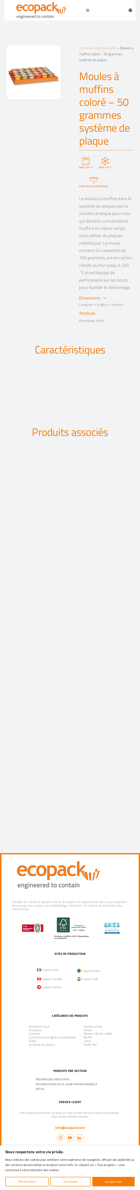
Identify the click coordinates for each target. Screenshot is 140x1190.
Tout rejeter (70, 1181)
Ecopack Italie (47, 970)
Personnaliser (27, 1181)
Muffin (112, 48)
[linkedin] (79, 1137)
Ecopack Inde (87, 979)
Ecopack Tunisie (49, 987)
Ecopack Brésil (88, 970)
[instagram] (60, 1137)
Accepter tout (113, 1181)
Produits (98, 48)
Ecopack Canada (49, 979)
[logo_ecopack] (58, 859)
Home (83, 48)
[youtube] (70, 1137)
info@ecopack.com (70, 1127)
